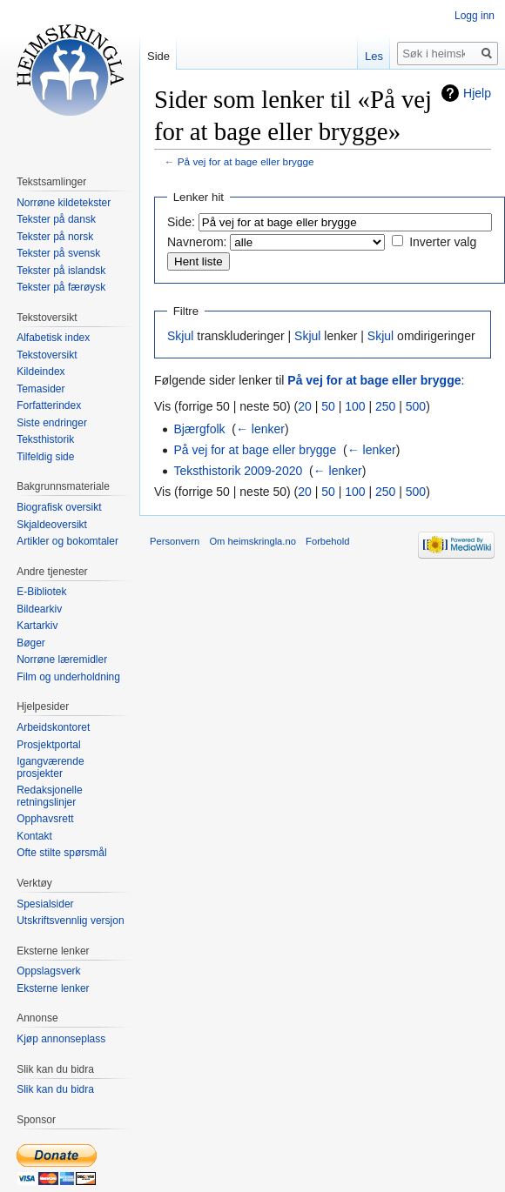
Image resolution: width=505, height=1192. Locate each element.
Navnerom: (196, 242)
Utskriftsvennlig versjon (70, 920)
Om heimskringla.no (252, 541)
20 (305, 406)
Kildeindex (40, 371)
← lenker (260, 429)
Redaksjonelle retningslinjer (49, 796)
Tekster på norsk (55, 237)
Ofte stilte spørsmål (61, 853)
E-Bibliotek (41, 592)
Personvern (174, 541)
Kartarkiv (37, 625)
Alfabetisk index (53, 337)
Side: (181, 222)
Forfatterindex (49, 405)
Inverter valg (442, 242)
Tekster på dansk (56, 219)
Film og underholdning (68, 677)
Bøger (31, 643)
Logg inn (474, 16)
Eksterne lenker (53, 988)
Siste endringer (52, 423)
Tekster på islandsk (61, 271)
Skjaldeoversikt (52, 525)
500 (416, 406)
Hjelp (477, 93)
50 (328, 406)
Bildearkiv (39, 609)
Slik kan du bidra (55, 1089)
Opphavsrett (45, 819)
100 (355, 406)
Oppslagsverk (48, 971)
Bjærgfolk (199, 429)
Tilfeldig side (45, 457)
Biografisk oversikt (59, 507)
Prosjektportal (48, 745)
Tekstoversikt (47, 355)
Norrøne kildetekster (64, 203)
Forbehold (327, 541)
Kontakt (34, 836)
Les (374, 56)
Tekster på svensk (58, 253)
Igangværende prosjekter (50, 767)
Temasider (40, 389)
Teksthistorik (45, 439)
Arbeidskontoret (53, 727)
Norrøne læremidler (62, 659)
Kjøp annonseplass (61, 1039)
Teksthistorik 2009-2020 (237, 471)
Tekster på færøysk (61, 287)
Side (158, 56)
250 (385, 406)
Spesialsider (45, 904)
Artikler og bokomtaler (67, 541)
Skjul (180, 336)
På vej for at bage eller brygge (246, 161)
